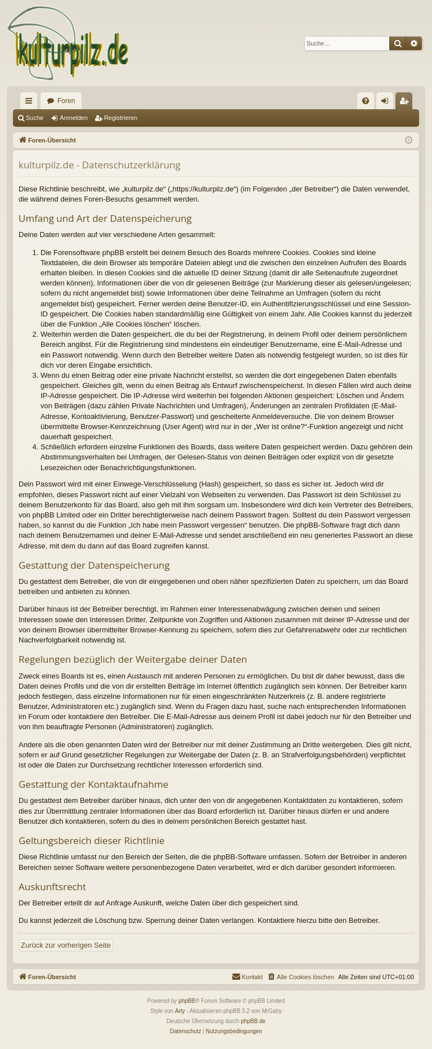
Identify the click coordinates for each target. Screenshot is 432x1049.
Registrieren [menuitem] (406, 103)
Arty (180, 1011)
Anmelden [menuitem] (387, 103)
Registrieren (120, 117)
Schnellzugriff (31, 103)
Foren (66, 101)
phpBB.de (253, 1021)
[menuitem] (365, 100)
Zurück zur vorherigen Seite (66, 945)
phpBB (186, 1001)
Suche (34, 117)
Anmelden (74, 117)
